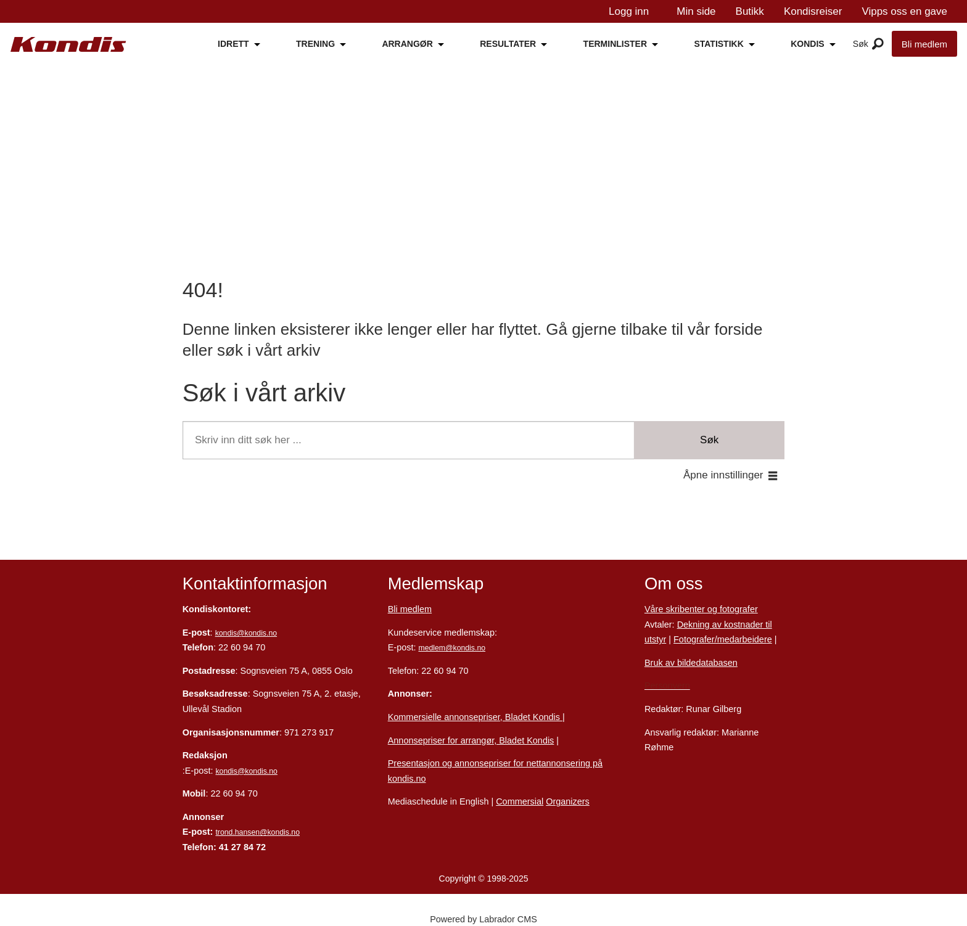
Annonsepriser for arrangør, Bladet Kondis (471, 740)
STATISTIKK (718, 44)
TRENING (315, 44)
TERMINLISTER (615, 44)
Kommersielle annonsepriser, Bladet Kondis (475, 717)
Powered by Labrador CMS (483, 919)
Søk (709, 440)
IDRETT (233, 44)
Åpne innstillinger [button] (723, 475)
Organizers (568, 801)
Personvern (667, 685)
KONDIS (807, 44)
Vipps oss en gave (904, 11)
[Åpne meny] (877, 44)
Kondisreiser (813, 11)
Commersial (519, 801)
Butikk (750, 11)
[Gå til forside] (68, 44)
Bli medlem (924, 44)
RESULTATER (508, 44)
